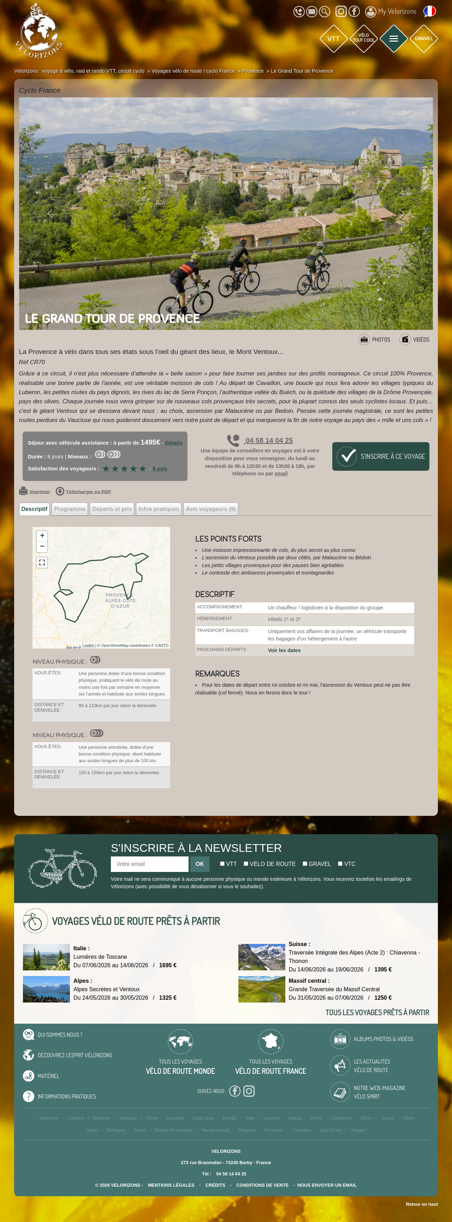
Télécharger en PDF (83, 492)
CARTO (161, 645)
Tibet (408, 1118)
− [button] (42, 547)
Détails (173, 443)
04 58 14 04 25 (260, 440)
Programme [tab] (69, 509)
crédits (215, 1185)
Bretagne (116, 1130)
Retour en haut (422, 1204)
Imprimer (34, 492)
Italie (250, 1118)
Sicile (366, 1118)
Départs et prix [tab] (112, 509)
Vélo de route (270, 864)
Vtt (228, 864)
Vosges (358, 1130)
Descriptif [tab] (35, 509)
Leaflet (88, 645)
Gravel (317, 864)
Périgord (246, 1130)
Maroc (295, 1118)
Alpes (92, 1130)
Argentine (49, 1118)
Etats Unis (203, 1118)
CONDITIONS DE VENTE (262, 1185)
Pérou (316, 1118)
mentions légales (171, 1185)
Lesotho (272, 1118)
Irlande (229, 1118)
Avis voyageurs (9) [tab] (211, 509)
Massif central (215, 1130)
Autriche (75, 1118)
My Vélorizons (390, 12)
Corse (140, 1130)
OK (200, 864)
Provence (273, 1130)
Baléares (102, 1118)
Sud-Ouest (331, 1130)
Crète (151, 1118)
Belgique (128, 1118)
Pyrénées (301, 1130)
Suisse (387, 1118)
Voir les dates (284, 650)
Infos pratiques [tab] (158, 509)
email (281, 473)
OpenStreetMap (115, 645)
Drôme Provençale (173, 1130)
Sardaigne (341, 1118)
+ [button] (42, 536)
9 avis (160, 468)
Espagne (175, 1118)
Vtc (346, 864)
